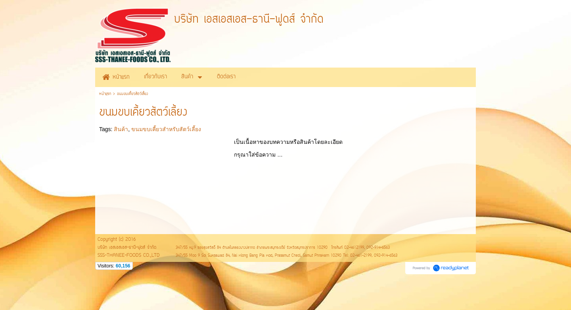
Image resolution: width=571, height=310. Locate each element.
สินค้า (121, 129)
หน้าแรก (105, 94)
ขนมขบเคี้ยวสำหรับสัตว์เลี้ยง (166, 129)
